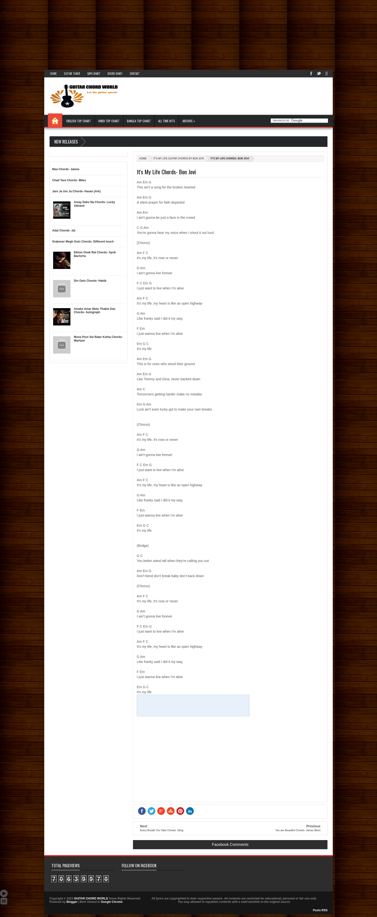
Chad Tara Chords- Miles (69, 180)
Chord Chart (115, 73)
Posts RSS (320, 910)
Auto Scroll (4, 893)
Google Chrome (112, 902)
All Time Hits (166, 121)
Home (53, 73)
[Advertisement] (144, 33)
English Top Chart (78, 121)
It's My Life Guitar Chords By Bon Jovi (178, 158)
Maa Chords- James (65, 169)
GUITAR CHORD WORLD (91, 898)
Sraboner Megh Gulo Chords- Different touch (83, 241)
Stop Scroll (4, 901)
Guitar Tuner (72, 73)
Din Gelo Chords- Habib (90, 280)
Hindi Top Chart (108, 121)
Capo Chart (93, 73)
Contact (134, 73)
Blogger (71, 902)
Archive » (188, 121)
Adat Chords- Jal (63, 230)
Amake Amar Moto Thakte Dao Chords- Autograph (94, 310)
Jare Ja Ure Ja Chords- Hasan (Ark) (76, 191)
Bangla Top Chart (139, 121)
